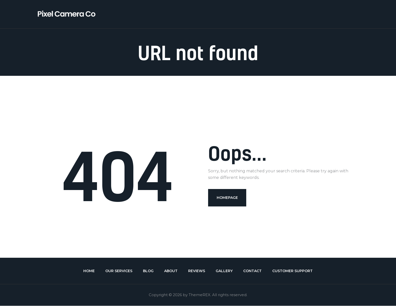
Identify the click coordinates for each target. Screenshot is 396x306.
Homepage (227, 197)
